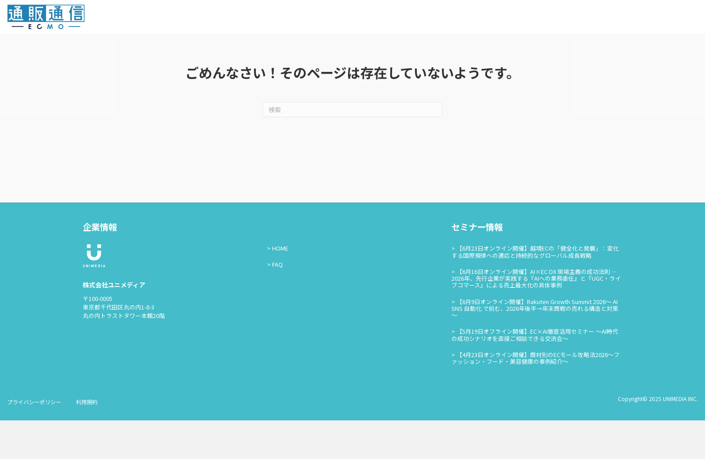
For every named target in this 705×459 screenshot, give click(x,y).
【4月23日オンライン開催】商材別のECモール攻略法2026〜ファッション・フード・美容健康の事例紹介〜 (535, 396)
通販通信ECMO (671, 18)
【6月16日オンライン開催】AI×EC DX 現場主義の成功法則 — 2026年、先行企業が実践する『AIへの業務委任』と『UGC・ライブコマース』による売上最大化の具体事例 (536, 316)
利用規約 (87, 440)
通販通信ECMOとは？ (506, 18)
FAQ (277, 303)
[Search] (352, 148)
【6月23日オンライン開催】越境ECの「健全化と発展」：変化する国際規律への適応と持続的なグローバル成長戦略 (535, 290)
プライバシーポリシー (34, 440)
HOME (280, 286)
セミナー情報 (565, 18)
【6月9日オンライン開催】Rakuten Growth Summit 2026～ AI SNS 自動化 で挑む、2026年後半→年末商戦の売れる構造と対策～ (534, 346)
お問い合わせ (611, 18)
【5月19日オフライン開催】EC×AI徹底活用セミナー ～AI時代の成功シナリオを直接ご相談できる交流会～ (534, 373)
